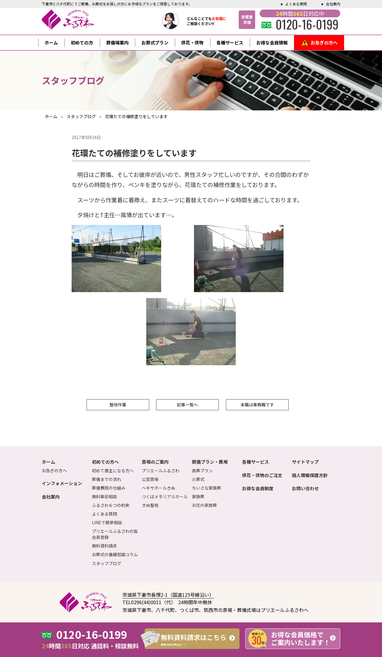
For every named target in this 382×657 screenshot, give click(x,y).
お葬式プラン (154, 42)
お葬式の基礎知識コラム (115, 554)
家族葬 (198, 496)
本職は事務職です (257, 405)
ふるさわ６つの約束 (111, 505)
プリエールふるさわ (160, 471)
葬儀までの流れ (106, 479)
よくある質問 (296, 3)
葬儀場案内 (117, 42)
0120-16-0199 (299, 24)
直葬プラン (202, 471)
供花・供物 (192, 42)
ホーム (51, 42)
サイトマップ (305, 462)
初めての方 (82, 42)
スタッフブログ (106, 563)
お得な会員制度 (257, 488)
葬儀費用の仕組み (108, 488)
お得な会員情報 (272, 42)
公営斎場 (150, 479)
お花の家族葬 (204, 505)
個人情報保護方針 (310, 475)
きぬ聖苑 (150, 505)
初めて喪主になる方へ (113, 471)
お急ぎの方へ (324, 42)
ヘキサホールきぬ (158, 488)
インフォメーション (62, 483)
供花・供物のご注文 (262, 475)
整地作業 (118, 405)
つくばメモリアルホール (165, 496)
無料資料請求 (104, 546)
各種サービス (229, 42)
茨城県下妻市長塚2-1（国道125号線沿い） (168, 594)
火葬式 (198, 479)
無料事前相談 (104, 496)
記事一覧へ (187, 405)
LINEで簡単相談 (107, 522)
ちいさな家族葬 (206, 488)
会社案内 (333, 3)
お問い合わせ (305, 488)
